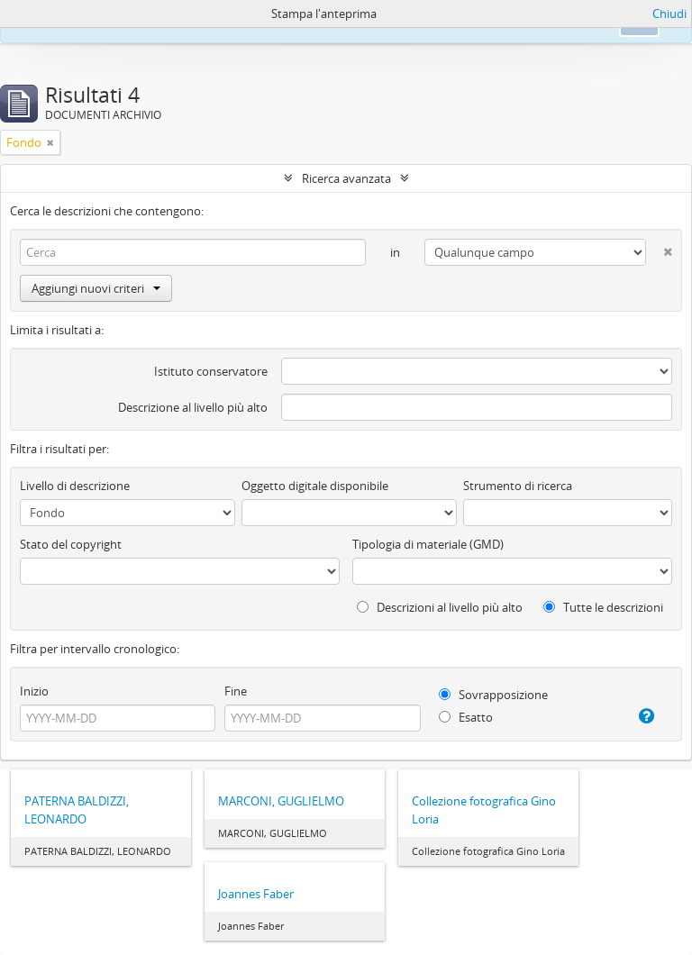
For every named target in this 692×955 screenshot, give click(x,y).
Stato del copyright (71, 544)
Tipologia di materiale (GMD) (428, 544)
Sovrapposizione (493, 695)
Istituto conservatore (211, 371)
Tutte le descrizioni (603, 607)
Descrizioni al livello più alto (440, 607)
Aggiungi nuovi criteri (96, 288)
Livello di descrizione (75, 486)
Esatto (466, 717)
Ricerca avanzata (346, 178)
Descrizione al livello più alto (193, 407)
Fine (235, 691)
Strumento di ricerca (517, 486)
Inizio (34, 691)
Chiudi (669, 13)
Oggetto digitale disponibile (314, 486)
